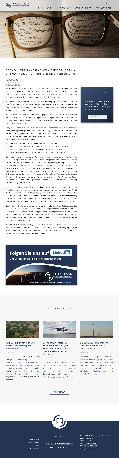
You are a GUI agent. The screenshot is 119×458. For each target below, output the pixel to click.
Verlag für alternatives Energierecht (59, 444)
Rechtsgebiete (64, 8)
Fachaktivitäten (104, 8)
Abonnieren (97, 117)
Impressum (34, 439)
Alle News (59, 392)
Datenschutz (34, 442)
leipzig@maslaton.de (88, 449)
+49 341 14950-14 (90, 445)
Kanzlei (50, 8)
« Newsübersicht (12, 79)
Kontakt (36, 445)
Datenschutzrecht (13, 84)
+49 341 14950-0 (90, 444)
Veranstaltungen (84, 8)
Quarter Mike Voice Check (59, 447)
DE (110, 3)
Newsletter (34, 448)
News (40, 8)
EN (107, 3)
